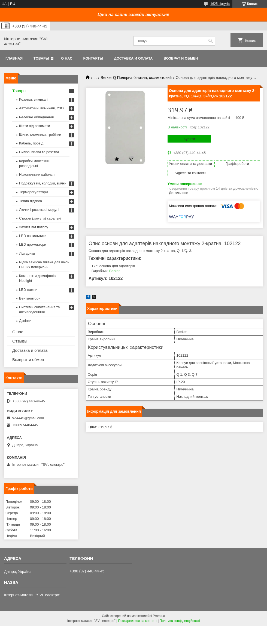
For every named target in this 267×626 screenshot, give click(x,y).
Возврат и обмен (180, 58)
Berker (114, 271)
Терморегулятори (33, 192)
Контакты (93, 58)
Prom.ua (159, 616)
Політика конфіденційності (180, 621)
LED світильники (32, 236)
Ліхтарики (27, 253)
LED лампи (28, 290)
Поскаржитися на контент (137, 621)
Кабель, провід (31, 143)
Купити (189, 139)
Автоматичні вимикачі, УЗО (41, 108)
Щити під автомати (34, 126)
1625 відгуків (220, 4)
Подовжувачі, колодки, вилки (42, 183)
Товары (41, 58)
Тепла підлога (30, 201)
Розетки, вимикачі (33, 99)
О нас (66, 58)
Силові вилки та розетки (39, 152)
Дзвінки (25, 321)
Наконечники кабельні (37, 174)
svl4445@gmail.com (28, 418)
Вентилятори (29, 298)
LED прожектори (32, 244)
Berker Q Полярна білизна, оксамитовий (136, 77)
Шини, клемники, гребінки (40, 134)
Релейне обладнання (36, 117)
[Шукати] (210, 41)
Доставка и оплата (133, 58)
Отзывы (19, 341)
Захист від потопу (33, 227)
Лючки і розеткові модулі (39, 210)
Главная (14, 58)
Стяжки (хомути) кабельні (40, 218)
